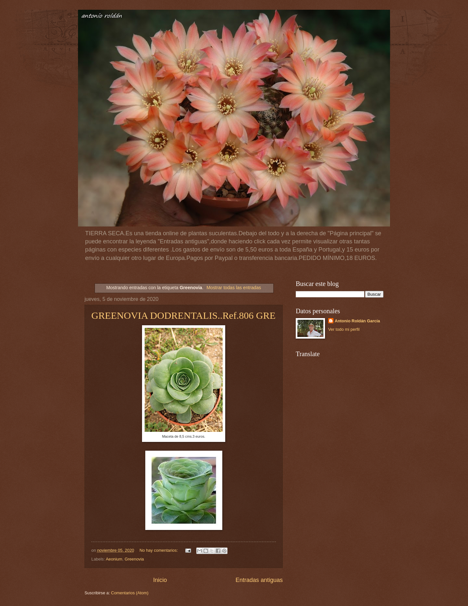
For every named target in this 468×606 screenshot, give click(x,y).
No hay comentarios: (159, 550)
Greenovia (134, 559)
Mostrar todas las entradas (234, 287)
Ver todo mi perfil (344, 329)
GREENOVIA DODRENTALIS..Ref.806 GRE (183, 315)
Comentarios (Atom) (130, 592)
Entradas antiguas (259, 580)
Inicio (160, 580)
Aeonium (114, 559)
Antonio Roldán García (357, 320)
